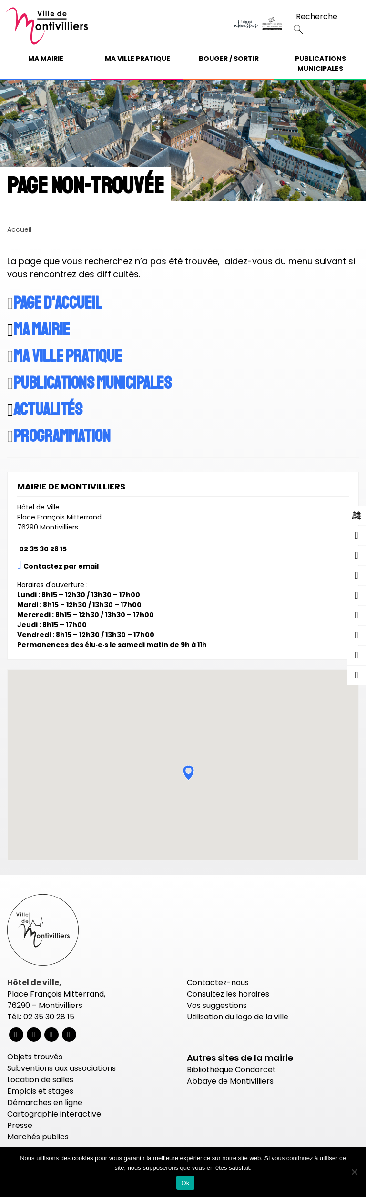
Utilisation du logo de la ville (237, 1016)
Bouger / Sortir (229, 58)
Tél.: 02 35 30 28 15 (40, 1016)
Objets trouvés (34, 1056)
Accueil (19, 229)
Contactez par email (61, 566)
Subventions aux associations (61, 1068)
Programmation (62, 436)
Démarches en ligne (44, 1102)
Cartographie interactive (54, 1113)
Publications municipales (320, 63)
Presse (19, 1125)
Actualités (47, 410)
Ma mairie (45, 58)
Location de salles (40, 1079)
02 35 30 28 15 (43, 549)
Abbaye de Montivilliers (230, 1081)
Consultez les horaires (228, 993)
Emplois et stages (40, 1091)
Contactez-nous (218, 982)
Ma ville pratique (137, 58)
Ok (185, 1183)
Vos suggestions (217, 1005)
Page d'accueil (57, 303)
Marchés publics (38, 1136)
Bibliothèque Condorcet (231, 1069)
